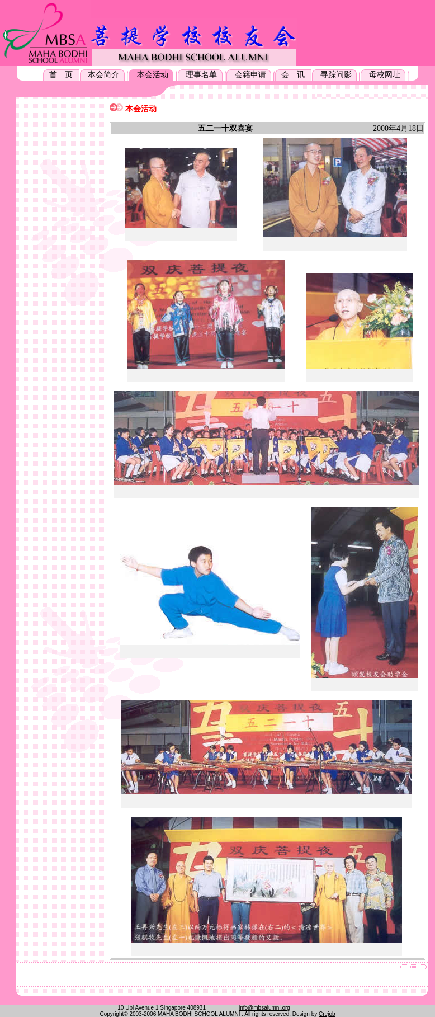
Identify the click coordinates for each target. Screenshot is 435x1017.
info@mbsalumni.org (264, 1008)
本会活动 (152, 74)
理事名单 (201, 74)
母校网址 (384, 74)
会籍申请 (250, 74)
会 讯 (293, 74)
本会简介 (103, 74)
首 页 (61, 74)
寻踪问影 (336, 74)
